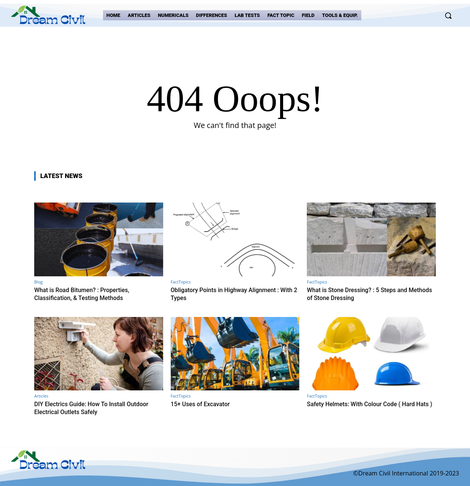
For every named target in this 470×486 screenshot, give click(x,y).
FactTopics (181, 282)
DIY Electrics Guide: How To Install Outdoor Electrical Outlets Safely (95, 407)
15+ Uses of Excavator (202, 403)
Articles (41, 395)
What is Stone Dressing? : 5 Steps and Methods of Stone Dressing (361, 293)
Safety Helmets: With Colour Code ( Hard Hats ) (365, 407)
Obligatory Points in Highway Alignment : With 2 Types (229, 293)
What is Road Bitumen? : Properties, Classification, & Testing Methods (85, 293)
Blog (38, 282)
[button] (448, 15)
